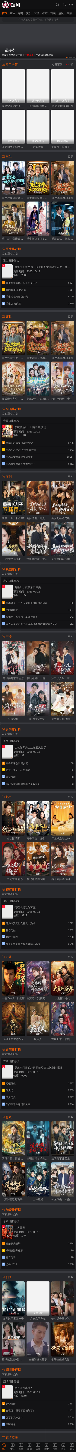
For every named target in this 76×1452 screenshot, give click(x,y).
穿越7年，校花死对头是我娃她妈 (38, 398)
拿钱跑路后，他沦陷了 (38, 678)
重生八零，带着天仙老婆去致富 (38, 357)
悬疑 (61, 13)
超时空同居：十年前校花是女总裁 (62, 398)
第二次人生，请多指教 (62, 678)
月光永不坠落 (38, 1318)
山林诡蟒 (38, 1199)
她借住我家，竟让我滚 (38, 558)
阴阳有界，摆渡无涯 (13, 1158)
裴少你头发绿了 (38, 718)
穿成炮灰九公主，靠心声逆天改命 (13, 398)
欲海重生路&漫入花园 (62, 1359)
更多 (70, 156)
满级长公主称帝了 (13, 1039)
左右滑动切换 (10, 253)
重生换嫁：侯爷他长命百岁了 (38, 238)
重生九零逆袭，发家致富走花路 (38, 197)
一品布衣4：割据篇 (13, 998)
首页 (4, 13)
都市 (45, 13)
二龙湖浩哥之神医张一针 (62, 838)
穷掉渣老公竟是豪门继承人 (38, 518)
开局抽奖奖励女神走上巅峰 (13, 146)
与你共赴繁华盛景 (13, 678)
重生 (12, 13)
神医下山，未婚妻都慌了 (62, 1199)
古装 (53, 13)
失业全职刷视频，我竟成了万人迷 (62, 558)
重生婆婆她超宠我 (62, 197)
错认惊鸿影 (13, 838)
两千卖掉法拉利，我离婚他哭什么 (62, 879)
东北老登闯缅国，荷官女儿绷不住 (38, 879)
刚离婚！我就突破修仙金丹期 (38, 998)
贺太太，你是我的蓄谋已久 (62, 718)
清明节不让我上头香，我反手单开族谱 (62, 1158)
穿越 (20, 13)
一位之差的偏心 (13, 879)
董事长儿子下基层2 (13, 518)
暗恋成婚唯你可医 (62, 106)
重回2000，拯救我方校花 (62, 238)
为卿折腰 (38, 146)
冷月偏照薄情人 (38, 106)
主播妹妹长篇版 (38, 1359)
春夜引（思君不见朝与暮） (62, 146)
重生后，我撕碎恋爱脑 (13, 238)
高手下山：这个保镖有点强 (38, 838)
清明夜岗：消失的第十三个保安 (38, 1158)
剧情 (69, 13)
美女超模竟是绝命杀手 (62, 518)
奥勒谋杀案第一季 (13, 1318)
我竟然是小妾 (13, 558)
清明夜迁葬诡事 (13, 1199)
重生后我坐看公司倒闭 (13, 197)
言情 (37, 13)
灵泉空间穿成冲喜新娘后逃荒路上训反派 (13, 106)
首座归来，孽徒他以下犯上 (62, 1039)
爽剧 (28, 13)
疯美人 (38, 1039)
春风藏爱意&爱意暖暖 (13, 1359)
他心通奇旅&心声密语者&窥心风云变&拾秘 (62, 1318)
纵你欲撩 (13, 718)
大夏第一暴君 (63, 998)
